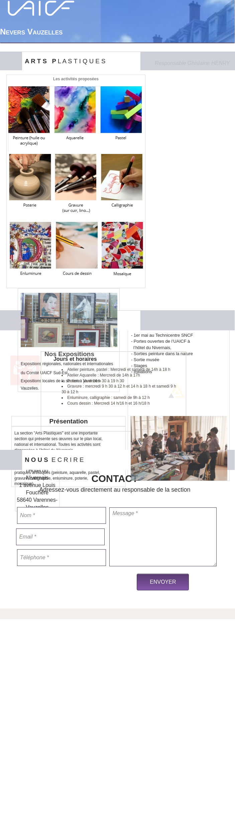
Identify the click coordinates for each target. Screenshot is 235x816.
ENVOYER (163, 582)
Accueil (218, 33)
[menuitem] (218, 33)
